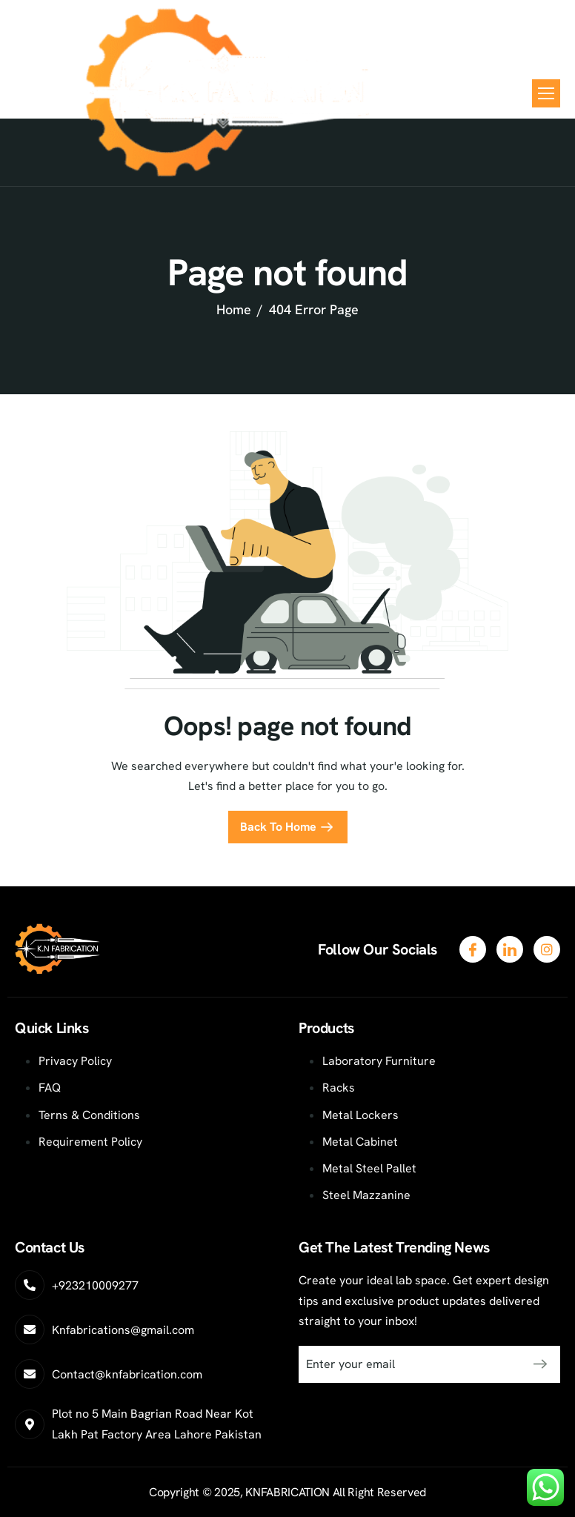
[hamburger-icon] (546, 93)
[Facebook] (472, 949)
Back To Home (278, 826)
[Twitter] (509, 949)
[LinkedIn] (547, 949)
